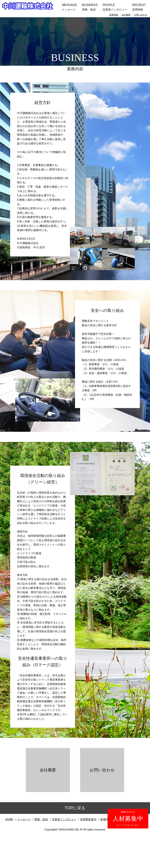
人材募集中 (128, 818)
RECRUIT (139, 7)
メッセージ (24, 819)
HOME (9, 819)
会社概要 (126, 15)
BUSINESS (90, 7)
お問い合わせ (140, 15)
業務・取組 (41, 819)
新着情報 (113, 15)
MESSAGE (69, 7)
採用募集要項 (88, 819)
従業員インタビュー (64, 819)
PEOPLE (115, 7)
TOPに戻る (75, 808)
